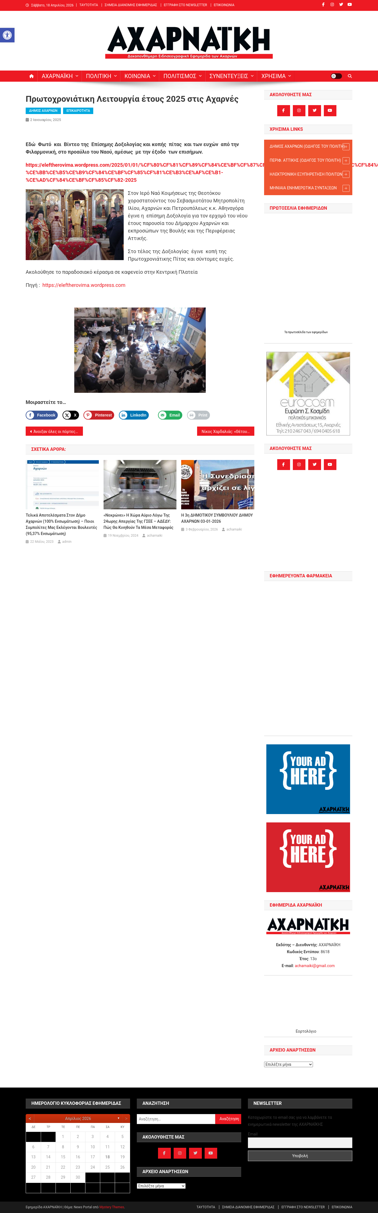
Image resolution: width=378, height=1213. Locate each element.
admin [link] (66, 542)
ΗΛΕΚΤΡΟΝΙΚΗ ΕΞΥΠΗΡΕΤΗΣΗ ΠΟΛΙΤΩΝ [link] (310, 174)
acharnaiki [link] (154, 536)
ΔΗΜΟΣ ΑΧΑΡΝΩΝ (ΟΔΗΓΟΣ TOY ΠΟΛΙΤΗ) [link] (310, 146)
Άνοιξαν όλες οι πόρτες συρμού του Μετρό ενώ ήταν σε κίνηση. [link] (58, 431)
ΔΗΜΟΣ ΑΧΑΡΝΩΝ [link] (43, 111)
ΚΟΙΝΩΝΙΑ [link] (137, 76)
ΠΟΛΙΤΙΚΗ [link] (98, 76)
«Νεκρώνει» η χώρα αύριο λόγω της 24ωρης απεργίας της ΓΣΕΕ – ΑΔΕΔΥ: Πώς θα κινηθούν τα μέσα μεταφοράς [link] (138, 521)
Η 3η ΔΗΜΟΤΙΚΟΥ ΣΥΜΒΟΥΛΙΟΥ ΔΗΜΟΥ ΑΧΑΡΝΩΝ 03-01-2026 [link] (217, 518)
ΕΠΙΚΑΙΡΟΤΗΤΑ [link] (78, 111)
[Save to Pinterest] (98, 415)
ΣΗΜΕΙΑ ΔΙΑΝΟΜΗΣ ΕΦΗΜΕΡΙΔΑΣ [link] (131, 5)
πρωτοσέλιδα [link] (297, 332)
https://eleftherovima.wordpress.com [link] (83, 285)
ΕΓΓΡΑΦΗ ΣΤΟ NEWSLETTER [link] (185, 5)
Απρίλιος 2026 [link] (78, 1118)
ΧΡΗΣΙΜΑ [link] (273, 76)
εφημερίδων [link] (320, 332)
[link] (7, 35)
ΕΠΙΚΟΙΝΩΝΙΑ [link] (224, 5)
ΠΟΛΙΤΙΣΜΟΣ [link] (179, 76)
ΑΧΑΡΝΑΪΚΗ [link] (57, 76)
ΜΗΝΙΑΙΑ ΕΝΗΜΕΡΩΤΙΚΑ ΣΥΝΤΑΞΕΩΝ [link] (310, 188)
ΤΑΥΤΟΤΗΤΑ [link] (88, 5)
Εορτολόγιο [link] (306, 1031)
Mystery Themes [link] (111, 1207)
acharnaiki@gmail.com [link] (315, 965)
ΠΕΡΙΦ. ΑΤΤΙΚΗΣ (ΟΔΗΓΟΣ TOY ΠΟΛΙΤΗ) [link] (310, 160)
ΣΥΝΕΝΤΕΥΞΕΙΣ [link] (229, 76)
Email (253, 1134)
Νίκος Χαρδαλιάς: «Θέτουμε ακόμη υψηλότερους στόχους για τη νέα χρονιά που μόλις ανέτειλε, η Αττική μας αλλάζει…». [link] (228, 431)
